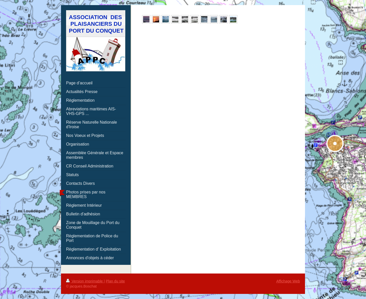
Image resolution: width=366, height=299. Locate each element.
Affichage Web (288, 281)
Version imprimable (85, 281)
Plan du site (115, 281)
